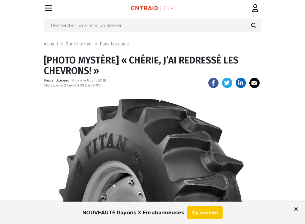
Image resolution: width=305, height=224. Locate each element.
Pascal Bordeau (56, 80)
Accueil (51, 44)
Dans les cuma (114, 44)
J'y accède (205, 213)
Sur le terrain (79, 44)
